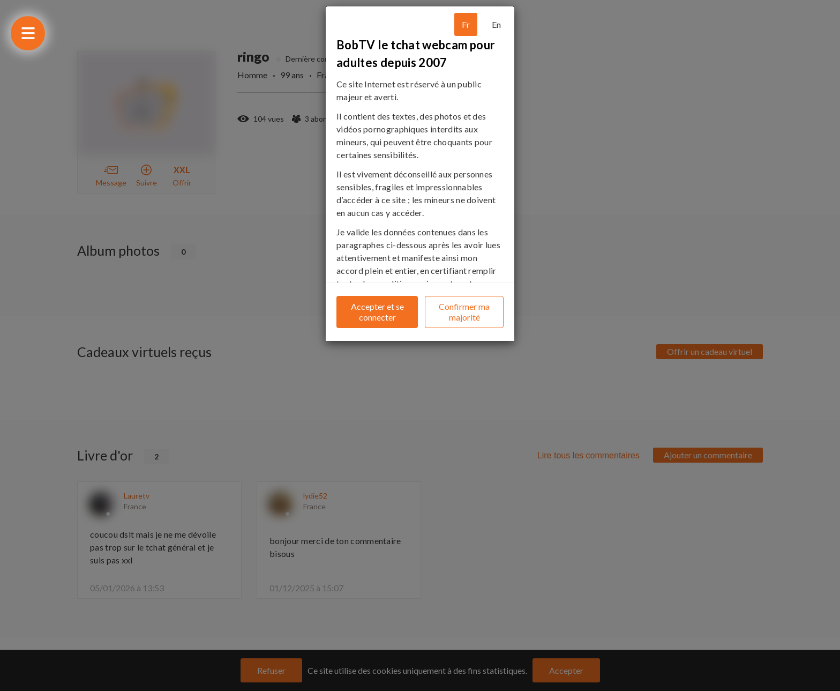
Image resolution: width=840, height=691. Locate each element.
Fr (466, 24)
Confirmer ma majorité (464, 311)
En (496, 24)
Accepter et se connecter (377, 311)
